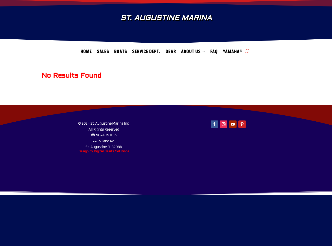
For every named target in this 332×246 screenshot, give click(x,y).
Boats (120, 53)
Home (86, 53)
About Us (191, 53)
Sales (103, 53)
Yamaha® (232, 53)
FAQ (214, 53)
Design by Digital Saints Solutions (103, 151)
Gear (171, 53)
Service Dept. (146, 53)
